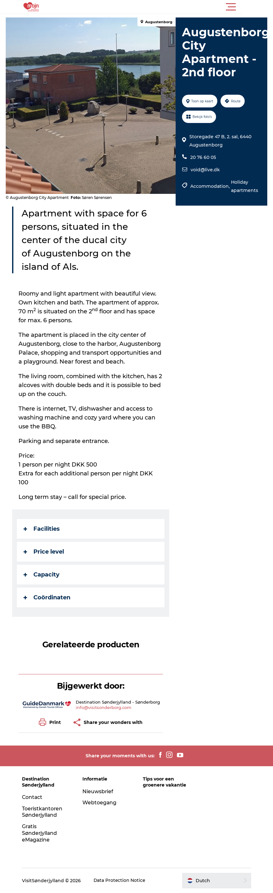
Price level (44, 551)
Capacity (42, 574)
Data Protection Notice (121, 880)
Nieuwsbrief (99, 791)
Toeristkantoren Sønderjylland (44, 812)
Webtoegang (100, 803)
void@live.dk (205, 170)
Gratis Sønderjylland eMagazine (42, 833)
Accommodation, (210, 186)
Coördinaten (47, 597)
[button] (165, 7)
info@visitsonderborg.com (104, 707)
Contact (34, 797)
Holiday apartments (244, 186)
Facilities (42, 528)
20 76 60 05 (203, 157)
